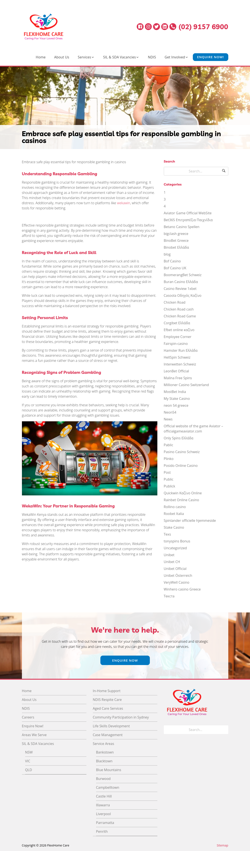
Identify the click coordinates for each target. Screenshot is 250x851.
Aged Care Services (108, 708)
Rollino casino (175, 506)
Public (168, 479)
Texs (167, 534)
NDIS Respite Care (107, 699)
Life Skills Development (111, 726)
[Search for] (196, 171)
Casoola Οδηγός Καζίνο (182, 295)
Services (84, 57)
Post (167, 472)
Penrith (102, 831)
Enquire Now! (210, 57)
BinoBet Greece (176, 240)
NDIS (152, 57)
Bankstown (105, 752)
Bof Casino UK (175, 268)
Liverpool (103, 813)
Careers (28, 717)
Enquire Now (125, 660)
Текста (169, 596)
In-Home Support (107, 690)
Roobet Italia (174, 513)
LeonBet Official (176, 371)
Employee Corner (178, 336)
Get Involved (175, 57)
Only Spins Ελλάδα (178, 438)
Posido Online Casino (181, 465)
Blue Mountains (108, 769)
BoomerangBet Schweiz (183, 275)
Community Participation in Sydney (121, 717)
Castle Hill (104, 796)
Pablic (168, 445)
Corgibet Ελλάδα (177, 323)
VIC (27, 761)
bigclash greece (176, 233)
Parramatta (105, 822)
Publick (169, 486)
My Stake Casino (177, 398)
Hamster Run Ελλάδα (181, 350)
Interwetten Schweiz (180, 364)
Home (41, 57)
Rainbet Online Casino (181, 500)
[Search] (223, 171)
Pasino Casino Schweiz (182, 451)
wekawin (123, 203)
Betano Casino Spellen (181, 226)
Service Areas (103, 743)
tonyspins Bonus (177, 541)
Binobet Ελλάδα (176, 247)
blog (167, 254)
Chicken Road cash (179, 309)
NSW (29, 752)
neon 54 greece (176, 405)
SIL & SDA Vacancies (119, 57)
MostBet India (175, 391)
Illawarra (103, 805)
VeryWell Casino (176, 582)
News (168, 419)
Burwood (103, 778)
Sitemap (222, 845)
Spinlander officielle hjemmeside (190, 520)
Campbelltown (107, 787)
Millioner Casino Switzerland (186, 384)
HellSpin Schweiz (177, 357)
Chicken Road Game (180, 316)
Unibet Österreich (178, 575)
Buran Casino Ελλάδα (181, 281)
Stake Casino (174, 527)
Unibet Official (175, 568)
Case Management (108, 734)
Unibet (169, 555)
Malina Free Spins (178, 378)
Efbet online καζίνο (179, 329)
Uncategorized (175, 548)
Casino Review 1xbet (180, 288)
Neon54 (170, 412)
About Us (61, 57)
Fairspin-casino (176, 343)
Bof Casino (172, 261)
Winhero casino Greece (182, 589)
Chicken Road (175, 302)
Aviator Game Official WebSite (188, 213)
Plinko (169, 458)
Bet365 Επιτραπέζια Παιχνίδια (188, 220)
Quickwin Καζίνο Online (183, 493)
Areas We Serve (34, 734)
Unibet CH (172, 561)
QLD (28, 769)
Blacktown (104, 761)
